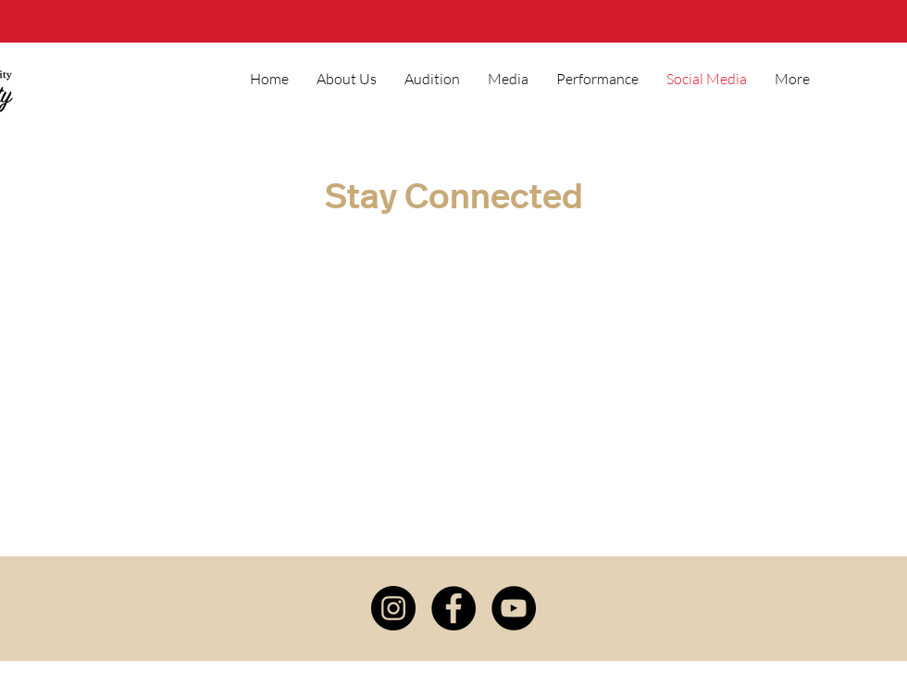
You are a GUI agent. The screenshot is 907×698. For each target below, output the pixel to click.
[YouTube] (513, 608)
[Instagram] (393, 608)
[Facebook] (453, 608)
